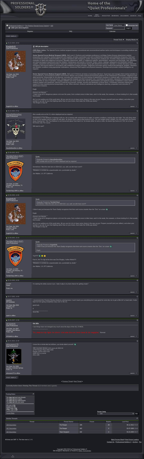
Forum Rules (10, 413)
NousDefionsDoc (14, 114)
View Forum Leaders (132, 439)
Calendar (112, 31)
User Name (109, 25)
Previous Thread (67, 381)
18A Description (11, 425)
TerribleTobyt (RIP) (14, 156)
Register (30, 31)
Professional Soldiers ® (16, 26)
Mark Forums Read (117, 439)
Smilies (8, 407)
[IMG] (8, 408)
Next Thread (78, 381)
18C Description (11, 428)
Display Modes (131, 39)
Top (140, 442)
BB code (9, 405)
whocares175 (12, 344)
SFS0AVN (10, 324)
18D (52, 26)
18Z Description (11, 432)
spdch (9, 300)
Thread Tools (117, 39)
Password (109, 28)
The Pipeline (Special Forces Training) (37, 26)
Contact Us (110, 442)
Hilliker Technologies (84, 451)
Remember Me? (132, 25)
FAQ (70, 31)
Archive (135, 442)
